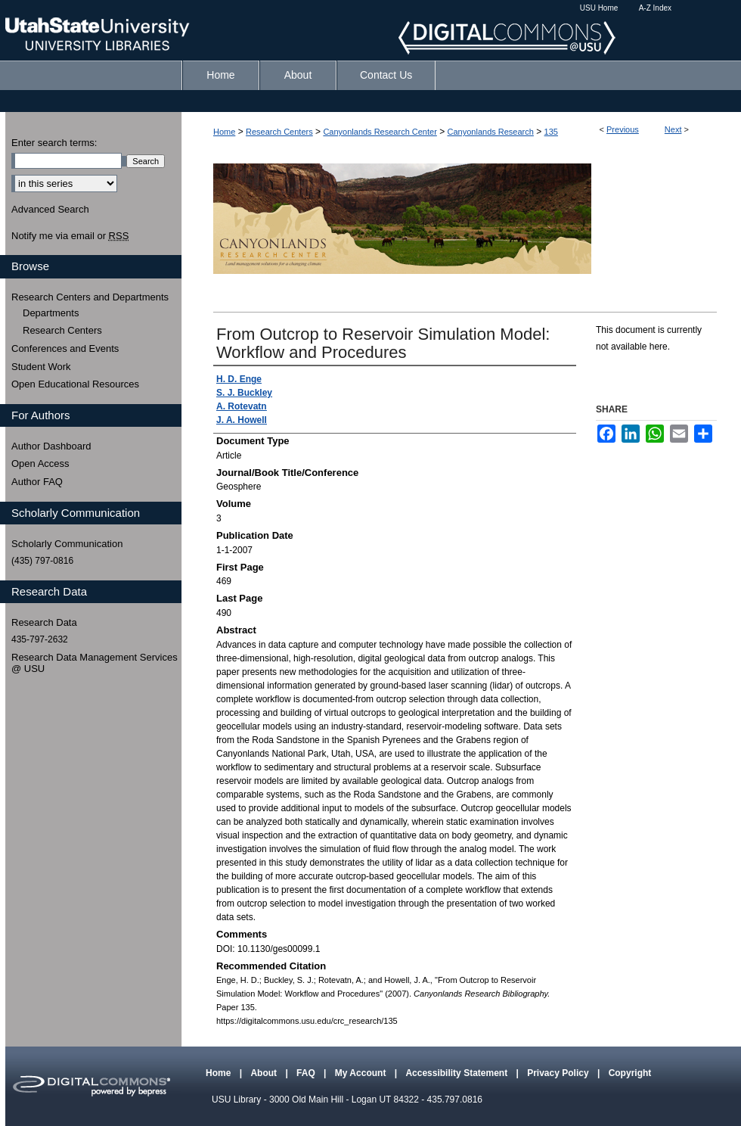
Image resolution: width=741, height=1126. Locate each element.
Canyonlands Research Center (379, 131)
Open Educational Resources (75, 384)
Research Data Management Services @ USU (94, 663)
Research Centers (279, 131)
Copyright (630, 1073)
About (264, 1073)
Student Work (41, 366)
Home (224, 131)
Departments (51, 313)
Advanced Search (50, 209)
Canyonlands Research (491, 131)
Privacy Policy (559, 1073)
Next (673, 129)
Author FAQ (37, 481)
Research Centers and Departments (90, 297)
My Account (362, 1073)
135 (551, 131)
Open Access (40, 463)
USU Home (599, 8)
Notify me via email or (70, 236)
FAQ (307, 1073)
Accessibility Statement (457, 1073)
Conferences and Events (65, 348)
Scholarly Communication (66, 543)
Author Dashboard (51, 446)
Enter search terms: (54, 142)
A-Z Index (655, 8)
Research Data (44, 622)
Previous (622, 129)
